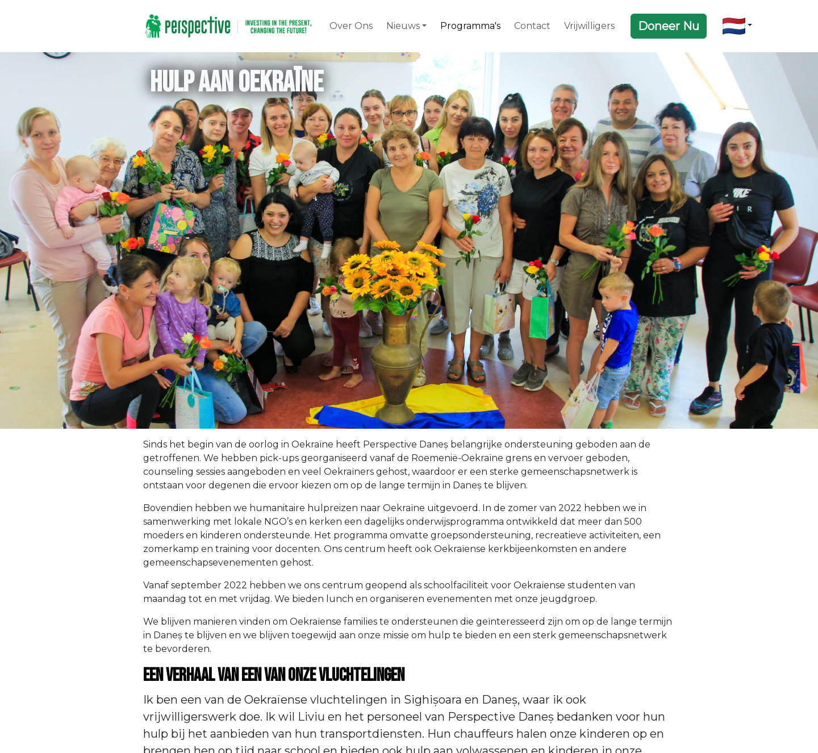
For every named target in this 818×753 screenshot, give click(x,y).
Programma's (470, 25)
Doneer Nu (668, 26)
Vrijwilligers (589, 25)
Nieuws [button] (403, 25)
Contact (532, 25)
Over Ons (351, 25)
